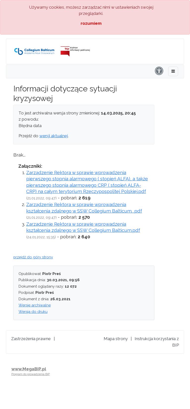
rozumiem (91, 23)
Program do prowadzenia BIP (30, 374)
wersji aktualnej (53, 135)
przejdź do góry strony (33, 257)
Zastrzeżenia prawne (31, 338)
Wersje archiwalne (35, 305)
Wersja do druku (33, 311)
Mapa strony (116, 338)
